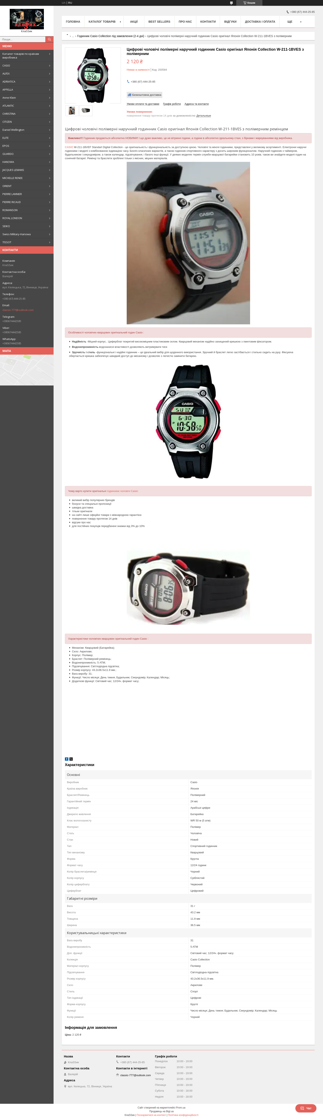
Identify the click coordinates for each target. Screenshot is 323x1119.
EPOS (5, 146)
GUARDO (8, 154)
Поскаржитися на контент (151, 1115)
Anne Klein (9, 97)
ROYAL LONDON (12, 218)
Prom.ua (180, 1107)
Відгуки (230, 21)
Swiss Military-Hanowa (16, 234)
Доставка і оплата (260, 21)
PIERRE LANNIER (12, 194)
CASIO (6, 65)
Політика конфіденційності (183, 1115)
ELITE (5, 138)
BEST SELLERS (159, 21)
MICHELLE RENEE (12, 178)
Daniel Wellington (13, 130)
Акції (134, 21)
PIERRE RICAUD (11, 202)
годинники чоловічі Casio (122, 491)
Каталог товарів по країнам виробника (20, 55)
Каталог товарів (102, 21)
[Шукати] (49, 39)
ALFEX (6, 73)
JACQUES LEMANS (13, 170)
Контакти (208, 21)
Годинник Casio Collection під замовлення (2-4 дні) (110, 36)
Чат (305, 1108)
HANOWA (8, 162)
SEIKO (6, 226)
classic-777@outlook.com (18, 310)
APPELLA (7, 89)
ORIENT (7, 186)
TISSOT (6, 242)
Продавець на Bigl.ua (161, 1111)
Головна (73, 21)
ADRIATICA (8, 81)
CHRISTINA (8, 114)
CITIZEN (7, 122)
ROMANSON (10, 210)
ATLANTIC (8, 105)
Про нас (185, 21)
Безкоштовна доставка (146, 94)
